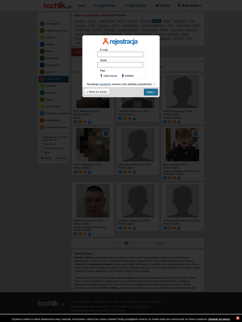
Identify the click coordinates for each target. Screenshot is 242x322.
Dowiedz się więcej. (219, 319)
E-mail (104, 49)
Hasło (103, 60)
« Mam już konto (97, 91)
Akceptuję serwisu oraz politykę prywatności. (120, 84)
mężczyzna (110, 75)
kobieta (129, 75)
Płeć (102, 70)
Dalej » (151, 92)
